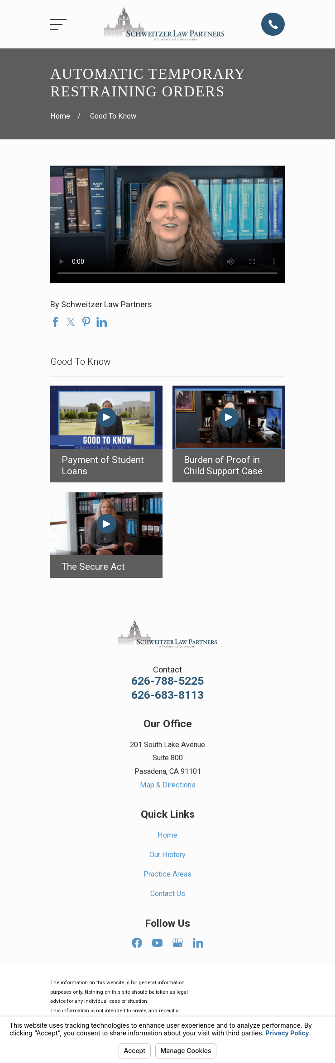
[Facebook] (137, 943)
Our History (167, 854)
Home (167, 835)
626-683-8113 (167, 695)
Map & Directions (168, 785)
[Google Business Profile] (177, 943)
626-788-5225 (167, 681)
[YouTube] (157, 943)
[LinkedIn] (198, 943)
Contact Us (167, 893)
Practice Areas (167, 874)
